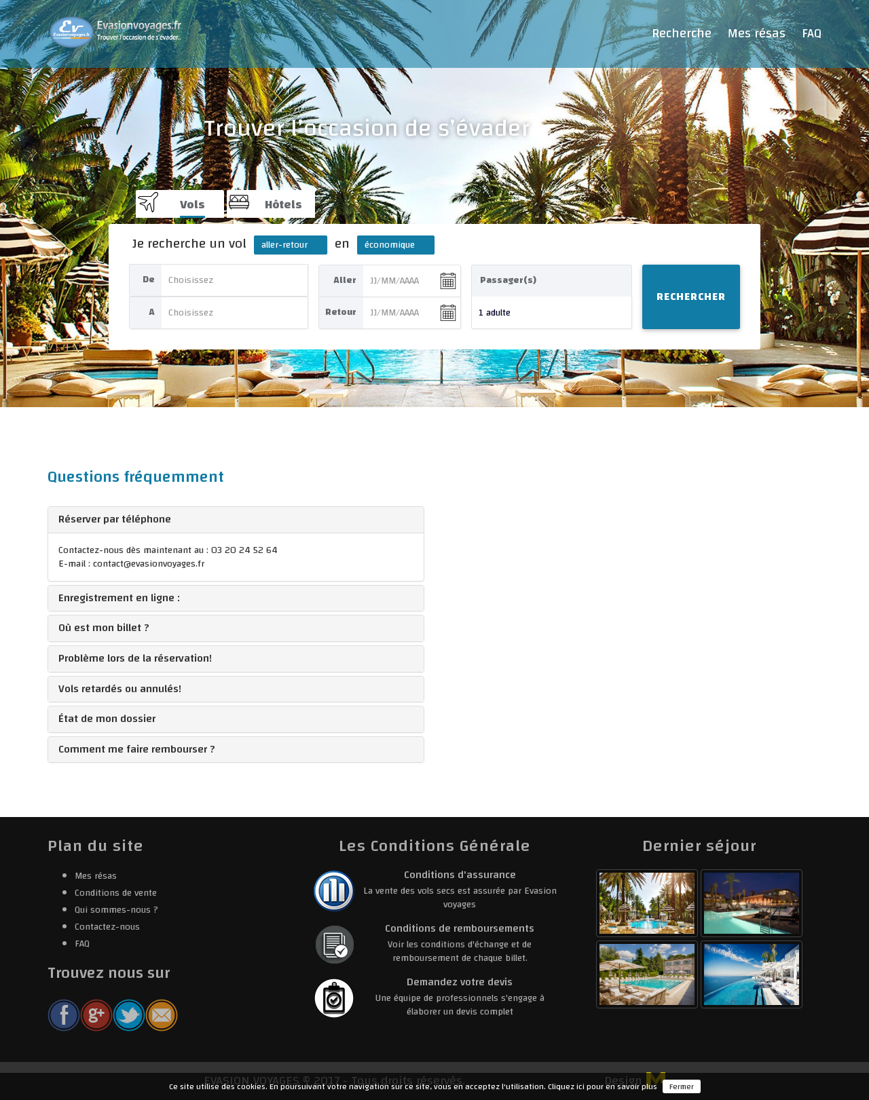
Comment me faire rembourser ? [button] (136, 749)
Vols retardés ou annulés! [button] (119, 689)
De (149, 279)
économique (390, 245)
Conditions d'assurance (460, 874)
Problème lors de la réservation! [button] (135, 658)
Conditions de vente (116, 893)
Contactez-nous (107, 927)
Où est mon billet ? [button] (103, 628)
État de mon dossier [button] (106, 718)
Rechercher (691, 296)
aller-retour (284, 245)
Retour (340, 312)
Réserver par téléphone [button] (114, 519)
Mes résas (756, 33)
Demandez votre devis (460, 981)
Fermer (681, 1086)
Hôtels (283, 204)
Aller (344, 280)
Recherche (681, 33)
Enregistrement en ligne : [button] (119, 598)
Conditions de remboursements (459, 928)
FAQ (811, 33)
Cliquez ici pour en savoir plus (602, 1086)
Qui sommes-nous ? (116, 910)
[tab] (236, 520)
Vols (192, 204)
